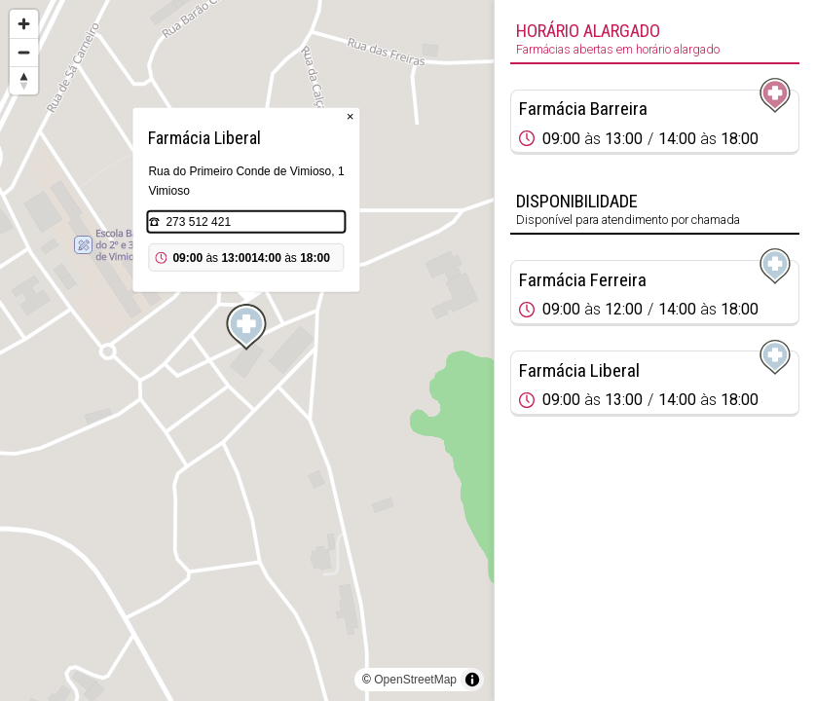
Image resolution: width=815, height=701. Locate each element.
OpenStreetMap (415, 679)
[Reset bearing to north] (24, 80)
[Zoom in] (24, 24)
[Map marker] (246, 327)
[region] (247, 350)
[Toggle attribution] (472, 679)
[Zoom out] (24, 52)
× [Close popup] (350, 116)
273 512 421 (198, 222)
